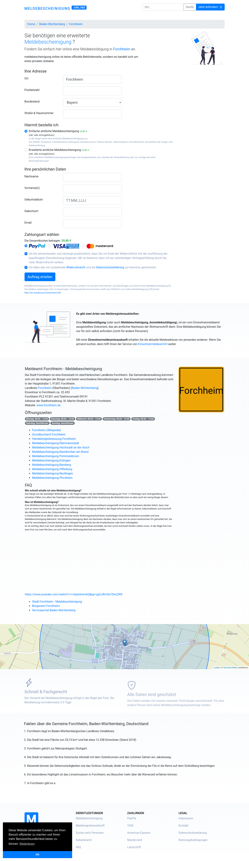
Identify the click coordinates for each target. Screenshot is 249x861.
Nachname (31, 176)
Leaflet (217, 667)
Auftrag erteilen (40, 277)
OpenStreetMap (230, 667)
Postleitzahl (32, 90)
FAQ (78, 847)
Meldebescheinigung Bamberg (65, 465)
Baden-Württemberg (98, 388)
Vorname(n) (32, 188)
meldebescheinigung (56, 8)
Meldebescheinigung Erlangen (65, 460)
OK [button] (37, 854)
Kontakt (184, 825)
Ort (26, 78)
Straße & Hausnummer (39, 113)
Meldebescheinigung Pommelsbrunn (69, 456)
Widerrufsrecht (75, 267)
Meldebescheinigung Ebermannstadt (69, 443)
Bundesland (32, 101)
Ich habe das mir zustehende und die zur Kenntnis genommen (92, 267)
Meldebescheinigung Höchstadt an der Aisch (74, 447)
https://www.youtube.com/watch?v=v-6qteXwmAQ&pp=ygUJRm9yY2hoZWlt (87, 594)
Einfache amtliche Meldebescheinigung (58, 131)
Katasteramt (84, 840)
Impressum (186, 818)
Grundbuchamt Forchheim (62, 434)
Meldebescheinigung (89, 818)
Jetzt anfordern (210, 7)
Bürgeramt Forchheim (59, 606)
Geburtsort (31, 211)
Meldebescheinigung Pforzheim (66, 477)
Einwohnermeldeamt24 (166, 344)
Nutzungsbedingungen (193, 840)
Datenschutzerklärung (110, 267)
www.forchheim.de (62, 405)
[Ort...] (163, 7)
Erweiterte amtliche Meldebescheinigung (59, 150)
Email (28, 222)
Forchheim (58, 388)
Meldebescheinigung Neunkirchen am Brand (74, 452)
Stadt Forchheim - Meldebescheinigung (71, 601)
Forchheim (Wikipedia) (60, 430)
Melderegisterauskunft (90, 825)
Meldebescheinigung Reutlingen (66, 473)
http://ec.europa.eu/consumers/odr (43, 292)
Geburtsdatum (34, 199)
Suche (190, 7)
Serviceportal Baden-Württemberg (67, 610)
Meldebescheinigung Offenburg (66, 469)
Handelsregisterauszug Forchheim (67, 439)
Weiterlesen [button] (27, 843)
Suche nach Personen (90, 832)
